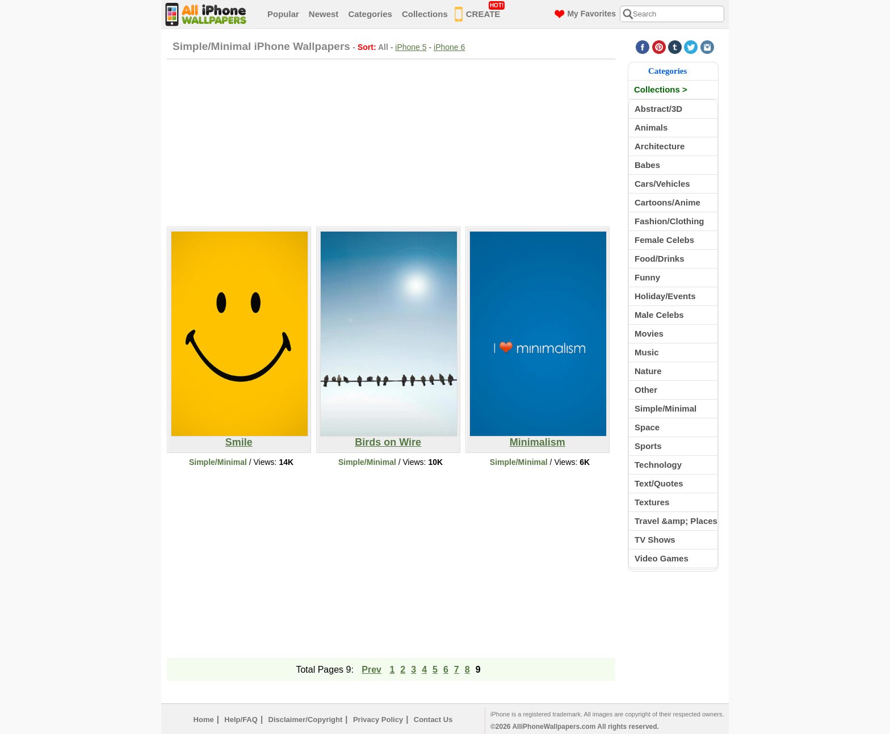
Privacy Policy (378, 719)
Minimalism (538, 437)
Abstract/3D (658, 109)
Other (646, 390)
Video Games (662, 558)
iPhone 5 (410, 47)
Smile (239, 437)
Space (647, 427)
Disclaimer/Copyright (305, 719)
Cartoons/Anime (667, 202)
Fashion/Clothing (669, 221)
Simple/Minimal (218, 462)
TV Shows (655, 539)
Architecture (660, 146)
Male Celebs (659, 315)
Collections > (660, 89)
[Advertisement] (391, 141)
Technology (658, 464)
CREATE (480, 12)
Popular (283, 14)
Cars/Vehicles (662, 183)
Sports (648, 446)
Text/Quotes (659, 483)
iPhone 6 (449, 47)
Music (647, 352)
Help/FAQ (241, 719)
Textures (652, 502)
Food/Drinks (660, 258)
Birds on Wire (388, 437)
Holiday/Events (665, 296)
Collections (425, 14)
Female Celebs (664, 240)
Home (204, 719)
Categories (370, 14)
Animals (651, 127)
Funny (647, 277)
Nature (648, 371)
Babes (647, 165)
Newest (324, 14)
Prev (371, 669)
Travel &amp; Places (676, 521)
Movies (649, 333)
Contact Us (433, 719)
